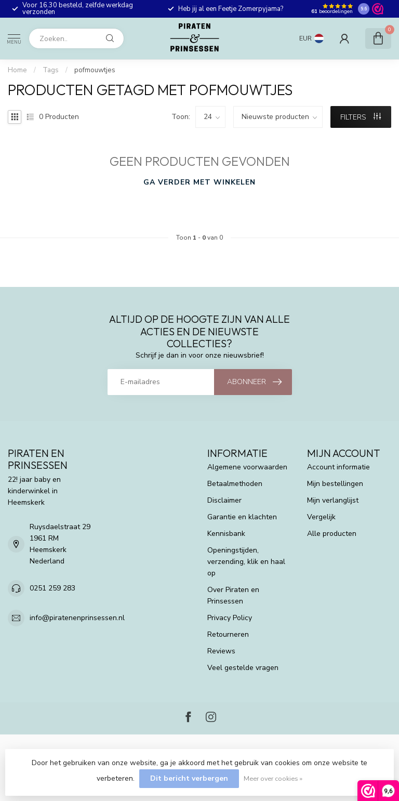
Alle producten (331, 534)
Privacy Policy (229, 618)
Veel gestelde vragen (242, 668)
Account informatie (338, 467)
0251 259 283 (52, 588)
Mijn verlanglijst (332, 500)
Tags (51, 70)
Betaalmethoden (234, 484)
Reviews (221, 651)
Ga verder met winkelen (199, 182)
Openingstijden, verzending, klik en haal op (246, 561)
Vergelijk (321, 517)
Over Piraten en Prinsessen (233, 595)
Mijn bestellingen (335, 484)
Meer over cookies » (273, 778)
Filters (360, 117)
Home (17, 70)
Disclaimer (224, 500)
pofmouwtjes (94, 70)
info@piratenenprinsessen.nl (77, 618)
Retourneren (228, 634)
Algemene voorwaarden (247, 467)
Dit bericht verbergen (189, 778)
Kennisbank (226, 534)
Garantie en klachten (242, 517)
